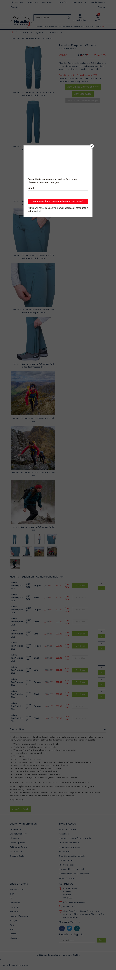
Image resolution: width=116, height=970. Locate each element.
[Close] (92, 146)
